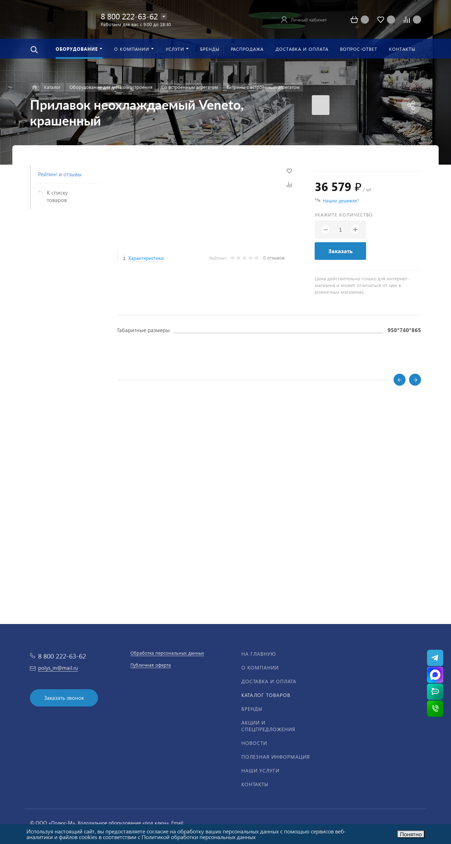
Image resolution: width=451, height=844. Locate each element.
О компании (260, 667)
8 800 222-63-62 (129, 16)
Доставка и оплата (268, 681)
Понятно (411, 834)
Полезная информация (275, 756)
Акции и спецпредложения (268, 726)
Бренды (251, 708)
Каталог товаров (265, 695)
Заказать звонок (64, 697)
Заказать (340, 251)
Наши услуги (260, 770)
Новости (254, 743)
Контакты (254, 784)
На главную (258, 653)
